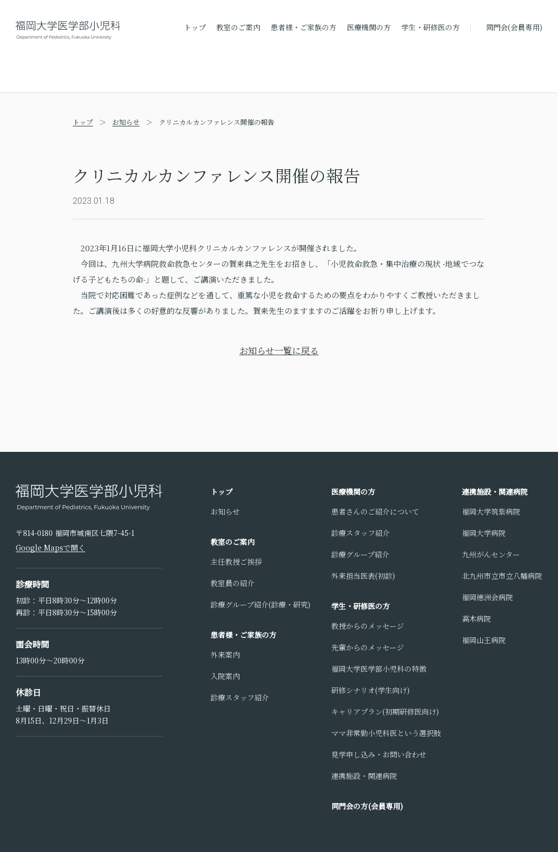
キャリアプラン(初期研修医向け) (385, 711)
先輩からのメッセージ (367, 647)
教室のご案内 (238, 27)
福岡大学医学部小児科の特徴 (378, 668)
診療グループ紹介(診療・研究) (260, 604)
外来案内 (225, 654)
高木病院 (476, 618)
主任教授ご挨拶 (236, 561)
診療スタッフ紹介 (240, 697)
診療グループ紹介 (360, 554)
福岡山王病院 (484, 640)
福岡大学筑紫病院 (491, 511)
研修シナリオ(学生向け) (370, 690)
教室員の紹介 (232, 583)
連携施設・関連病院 (364, 776)
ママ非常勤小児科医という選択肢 (386, 733)
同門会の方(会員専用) (367, 806)
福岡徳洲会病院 (487, 597)
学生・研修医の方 (430, 27)
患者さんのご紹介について (375, 511)
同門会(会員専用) (514, 27)
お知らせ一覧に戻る (279, 350)
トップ (195, 27)
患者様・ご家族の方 (303, 27)
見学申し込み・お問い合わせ (378, 754)
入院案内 (225, 676)
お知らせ (126, 122)
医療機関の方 (369, 27)
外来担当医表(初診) (363, 575)
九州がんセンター (491, 554)
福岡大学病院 (484, 533)
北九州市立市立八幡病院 (502, 575)
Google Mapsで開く (50, 547)
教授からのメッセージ (367, 626)
